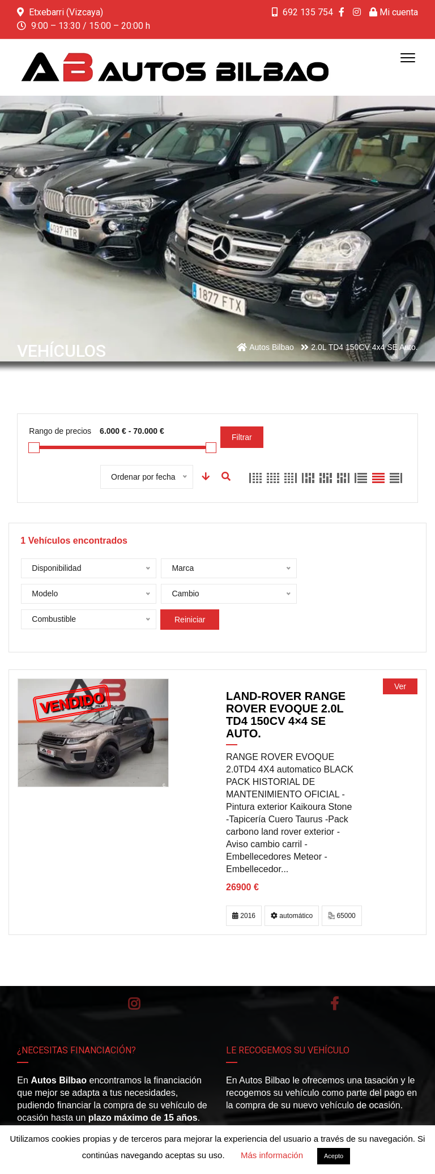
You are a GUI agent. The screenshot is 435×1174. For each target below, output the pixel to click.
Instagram (134, 978)
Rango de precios (60, 431)
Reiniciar (312, 594)
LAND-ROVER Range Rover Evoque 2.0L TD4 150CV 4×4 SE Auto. (286, 689)
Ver (400, 660)
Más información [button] (272, 1155)
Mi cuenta (393, 12)
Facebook (334, 978)
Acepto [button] (333, 1155)
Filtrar (242, 437)
